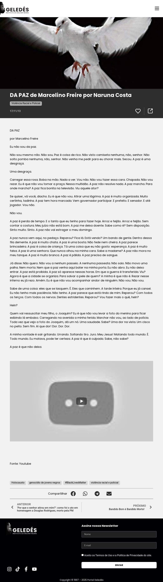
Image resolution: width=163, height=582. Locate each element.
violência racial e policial (104, 482)
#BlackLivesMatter (75, 482)
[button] (73, 493)
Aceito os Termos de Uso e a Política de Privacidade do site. (118, 555)
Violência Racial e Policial (25, 103)
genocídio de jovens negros (44, 482)
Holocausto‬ (18, 482)
